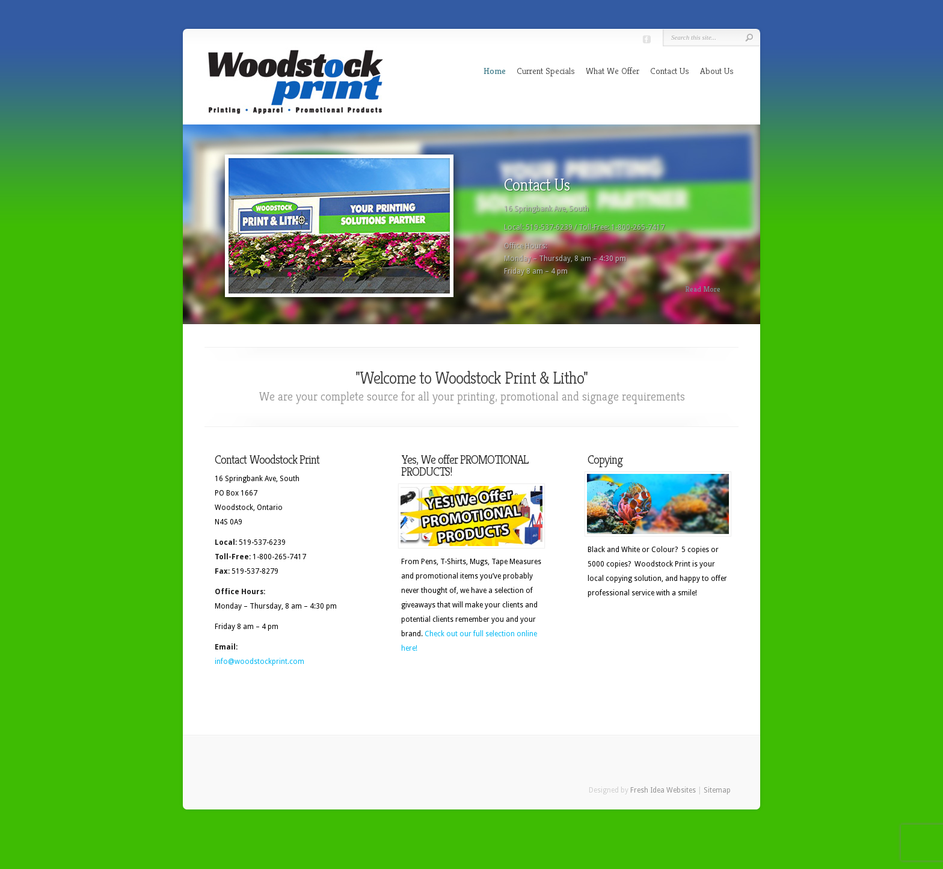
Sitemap (717, 790)
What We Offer (612, 70)
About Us (717, 70)
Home (495, 70)
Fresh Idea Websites (663, 790)
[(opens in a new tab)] (471, 516)
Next (752, 229)
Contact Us (669, 70)
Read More (702, 289)
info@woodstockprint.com (259, 661)
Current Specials (546, 70)
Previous (191, 229)
